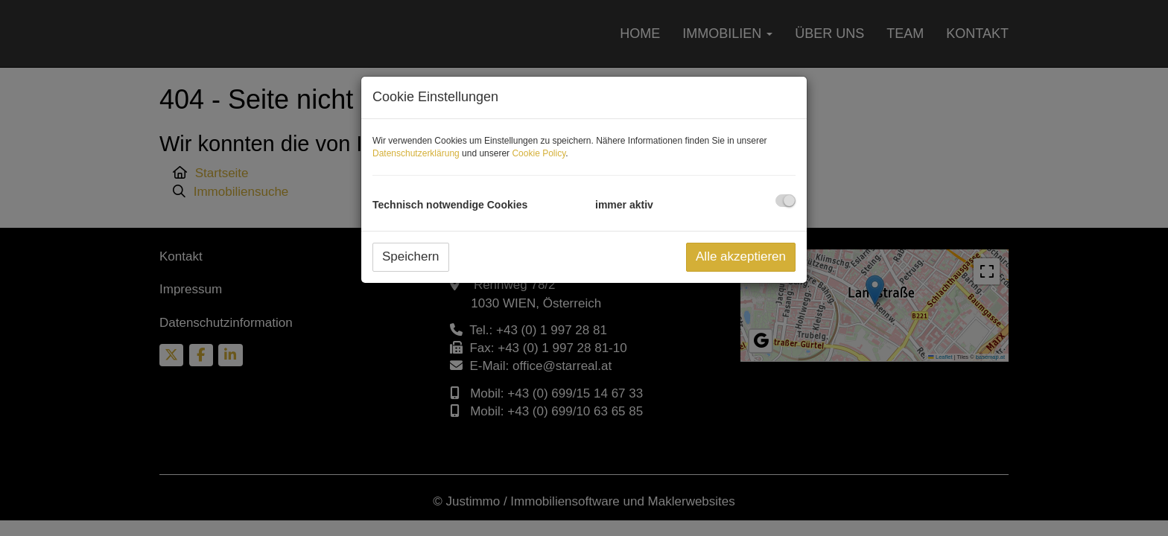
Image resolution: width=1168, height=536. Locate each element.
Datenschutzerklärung (416, 153)
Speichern (410, 256)
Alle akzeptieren (741, 256)
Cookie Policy (538, 153)
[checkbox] (785, 200)
